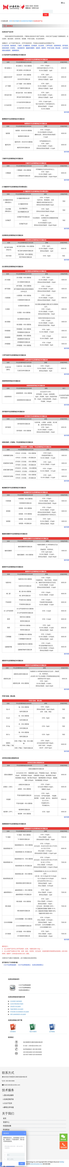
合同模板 (52, 1031)
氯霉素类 (13, 45)
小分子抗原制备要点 (24, 965)
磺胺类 (44, 48)
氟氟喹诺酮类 (30, 48)
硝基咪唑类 (57, 45)
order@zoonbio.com (36, 1164)
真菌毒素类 (15, 50)
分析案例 (13, 1031)
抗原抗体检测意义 (37, 965)
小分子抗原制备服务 (10, 965)
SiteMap (61, 1162)
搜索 (45, 14)
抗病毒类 (34, 45)
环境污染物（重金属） (54, 48)
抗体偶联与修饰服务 (16, 1001)
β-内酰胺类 (26, 45)
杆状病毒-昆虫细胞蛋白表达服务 (19, 1012)
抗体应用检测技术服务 (16, 1004)
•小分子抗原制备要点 (25, 987)
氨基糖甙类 (21, 48)
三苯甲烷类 (48, 45)
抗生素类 (41, 45)
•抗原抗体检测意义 (24, 990)
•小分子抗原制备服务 (25, 985)
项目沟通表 (33, 1031)
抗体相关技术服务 (26, 21)
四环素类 (65, 45)
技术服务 (16, 21)
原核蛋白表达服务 (15, 1006)
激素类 (38, 48)
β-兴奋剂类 (5, 45)
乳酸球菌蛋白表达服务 (16, 1009)
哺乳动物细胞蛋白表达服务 (18, 1014)
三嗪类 (19, 45)
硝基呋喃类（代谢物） (9, 48)
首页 (10, 21)
